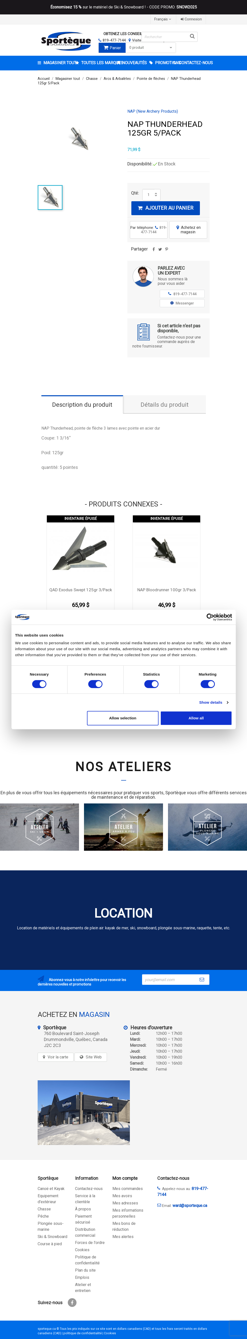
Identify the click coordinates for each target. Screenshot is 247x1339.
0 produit (151, 48)
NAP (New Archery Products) (152, 111)
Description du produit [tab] (82, 404)
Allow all (196, 718)
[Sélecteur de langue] (163, 19)
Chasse (44, 1209)
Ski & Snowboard (52, 1236)
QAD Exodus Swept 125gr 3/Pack (80, 589)
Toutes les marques (97, 62)
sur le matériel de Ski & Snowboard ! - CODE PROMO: (123, 7)
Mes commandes (127, 1188)
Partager (154, 251)
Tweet (160, 251)
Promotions (163, 62)
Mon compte (125, 1178)
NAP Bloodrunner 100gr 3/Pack (166, 589)
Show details (210, 702)
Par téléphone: (148, 229)
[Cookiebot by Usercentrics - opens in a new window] (210, 617)
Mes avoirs (122, 1195)
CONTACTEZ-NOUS (194, 62)
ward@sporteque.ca (189, 1205)
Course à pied (50, 1243)
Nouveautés (134, 62)
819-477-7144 (114, 40)
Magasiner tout (59, 62)
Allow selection (122, 718)
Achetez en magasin (188, 229)
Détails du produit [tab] (164, 404)
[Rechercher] (170, 37)
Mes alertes (123, 1236)
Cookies (82, 1249)
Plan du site (85, 1270)
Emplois (82, 1277)
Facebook (72, 1302)
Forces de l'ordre (90, 1242)
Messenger (182, 303)
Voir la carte (58, 1057)
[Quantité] (149, 194)
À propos (83, 1209)
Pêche (43, 1216)
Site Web (94, 1057)
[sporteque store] (84, 1112)
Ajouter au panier (165, 208)
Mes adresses (125, 1203)
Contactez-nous (89, 1188)
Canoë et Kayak (51, 1188)
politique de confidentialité (82, 1333)
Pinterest (166, 251)
